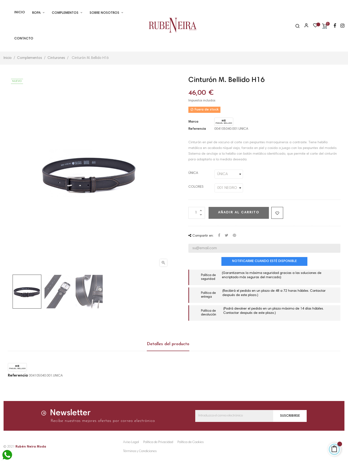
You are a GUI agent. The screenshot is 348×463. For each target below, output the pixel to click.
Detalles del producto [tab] (168, 344)
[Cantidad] (196, 213)
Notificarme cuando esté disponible (264, 261)
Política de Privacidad (158, 442)
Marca (193, 122)
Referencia (197, 129)
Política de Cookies (190, 442)
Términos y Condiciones (140, 451)
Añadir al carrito (238, 212)
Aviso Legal (131, 442)
